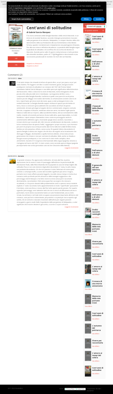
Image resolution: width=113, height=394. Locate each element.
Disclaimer (90, 390)
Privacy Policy (71, 389)
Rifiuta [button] (86, 19)
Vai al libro (95, 42)
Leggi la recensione (71, 148)
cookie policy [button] (51, 8)
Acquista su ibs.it (32, 66)
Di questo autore (91, 30)
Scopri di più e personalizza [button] (21, 19)
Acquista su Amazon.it (34, 63)
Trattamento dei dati (94, 389)
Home (61, 389)
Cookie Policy (81, 389)
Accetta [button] (98, 19)
